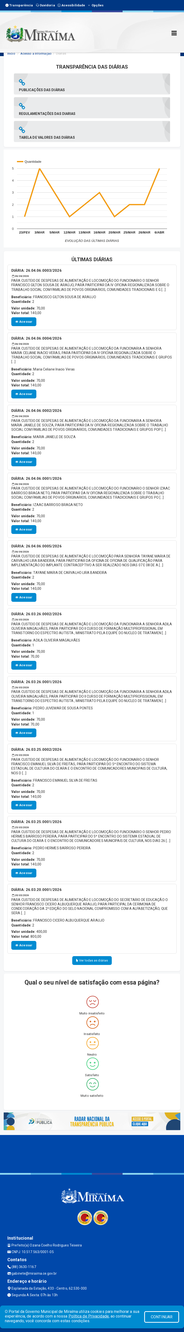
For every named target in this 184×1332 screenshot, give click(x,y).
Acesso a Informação (36, 53)
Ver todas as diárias (92, 960)
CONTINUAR (161, 1317)
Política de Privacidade (89, 1316)
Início (11, 53)
